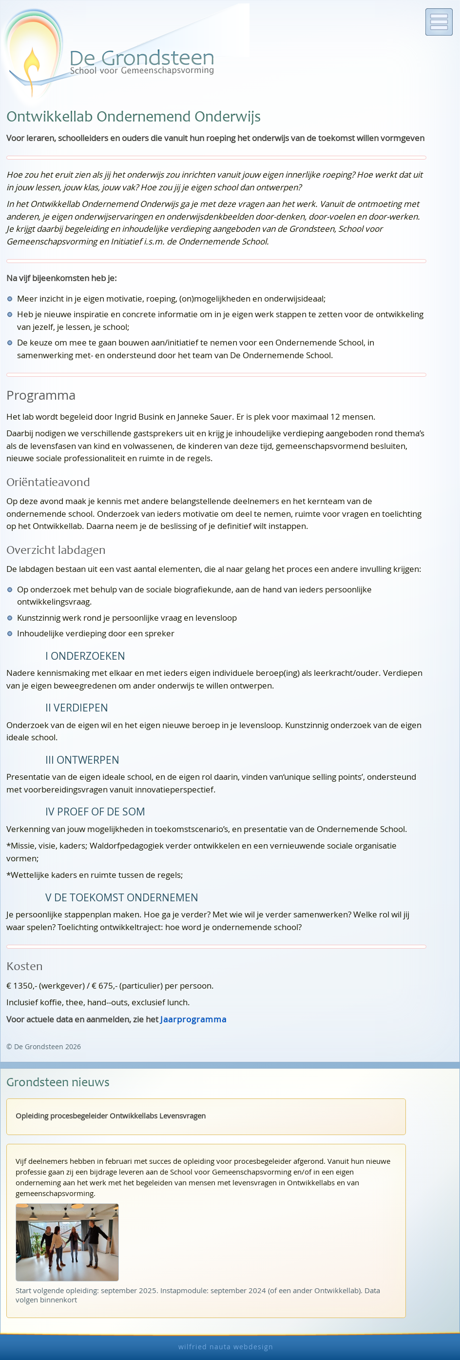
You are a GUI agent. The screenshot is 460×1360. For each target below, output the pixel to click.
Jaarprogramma (193, 1019)
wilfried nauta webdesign (225, 1346)
